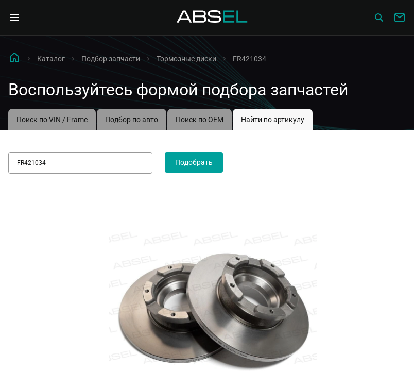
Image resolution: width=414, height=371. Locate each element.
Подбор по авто (131, 119)
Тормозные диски (186, 59)
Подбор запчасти (110, 59)
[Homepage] (212, 17)
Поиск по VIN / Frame (52, 119)
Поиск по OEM (199, 119)
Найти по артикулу (272, 119)
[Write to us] (399, 17)
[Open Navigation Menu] (14, 17)
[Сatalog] (379, 17)
